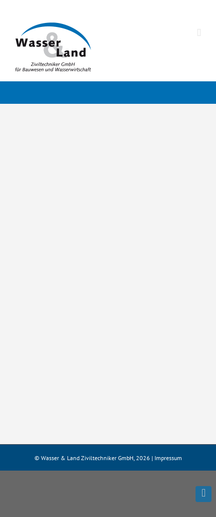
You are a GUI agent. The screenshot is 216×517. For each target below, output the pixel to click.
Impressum (168, 458)
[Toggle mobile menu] (199, 32)
